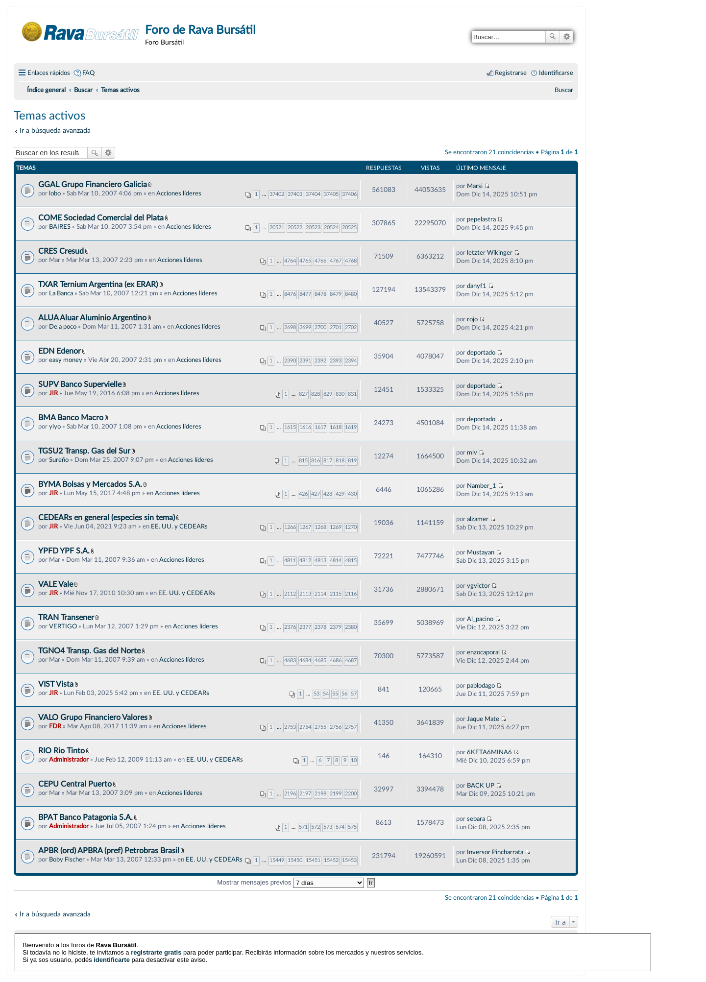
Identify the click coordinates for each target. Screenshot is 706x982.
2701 (335, 327)
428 (327, 494)
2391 (305, 360)
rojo (472, 319)
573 (327, 827)
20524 (331, 227)
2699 (305, 327)
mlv (472, 452)
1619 (351, 427)
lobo (55, 193)
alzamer (477, 519)
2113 (305, 594)
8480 (351, 294)
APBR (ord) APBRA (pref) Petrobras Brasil (108, 851)
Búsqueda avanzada (566, 37)
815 (303, 460)
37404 (313, 194)
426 (303, 494)
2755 (320, 727)
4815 (351, 560)
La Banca (61, 293)
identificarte (112, 953)
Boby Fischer (67, 859)
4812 (305, 560)
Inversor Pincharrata (495, 852)
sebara (476, 818)
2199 (335, 793)
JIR (53, 393)
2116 (351, 594)
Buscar (552, 37)
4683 (290, 660)
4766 (320, 260)
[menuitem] (564, 90)
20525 (349, 227)
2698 (290, 327)
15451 (313, 860)
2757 (351, 727)
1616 (305, 427)
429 (340, 494)
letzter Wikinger (489, 252)
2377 (305, 627)
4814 (335, 560)
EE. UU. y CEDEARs (179, 526)
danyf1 (477, 286)
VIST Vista (55, 684)
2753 (290, 727)
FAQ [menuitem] (88, 73)
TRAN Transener (66, 618)
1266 (290, 527)
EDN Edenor (59, 351)
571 (303, 827)
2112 (290, 594)
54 (326, 693)
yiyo (55, 426)
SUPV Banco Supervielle (80, 384)
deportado (481, 352)
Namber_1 (481, 485)
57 (354, 693)
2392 (320, 360)
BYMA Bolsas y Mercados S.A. (90, 484)
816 (315, 460)
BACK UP (480, 785)
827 (303, 394)
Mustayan (480, 552)
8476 (290, 294)
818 (340, 460)
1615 (290, 427)
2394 (351, 360)
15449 (276, 860)
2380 (351, 627)
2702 (351, 327)
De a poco (62, 326)
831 (352, 394)
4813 (320, 560)
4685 (320, 660)
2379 (335, 627)
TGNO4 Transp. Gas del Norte (89, 651)
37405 (331, 194)
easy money (65, 360)
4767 (335, 260)
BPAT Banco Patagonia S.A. (85, 817)
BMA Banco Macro (70, 418)
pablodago (481, 685)
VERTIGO (63, 626)
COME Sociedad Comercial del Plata (101, 218)
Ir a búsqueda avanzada (55, 130)
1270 (351, 527)
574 (340, 827)
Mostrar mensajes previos (290, 882)
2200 (351, 793)
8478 (320, 294)
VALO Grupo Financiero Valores (92, 717)
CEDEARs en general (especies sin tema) (106, 518)
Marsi (475, 186)
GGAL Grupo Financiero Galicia (92, 185)
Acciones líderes (178, 193)
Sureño (59, 459)
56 (344, 693)
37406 (349, 194)
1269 (335, 527)
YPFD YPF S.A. (64, 551)
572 (315, 827)
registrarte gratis (156, 945)
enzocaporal (483, 652)
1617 (320, 427)
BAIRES (60, 226)
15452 (331, 860)
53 (316, 693)
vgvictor (478, 585)
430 (352, 494)
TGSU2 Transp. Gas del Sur (84, 451)
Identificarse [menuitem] (556, 73)
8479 (335, 294)
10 (354, 760)
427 (315, 494)
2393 (335, 360)
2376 (290, 627)
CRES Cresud (61, 251)
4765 (305, 260)
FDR (55, 726)
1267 (305, 527)
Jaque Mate (483, 719)
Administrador (69, 759)
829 (327, 394)
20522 (295, 227)
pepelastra (481, 219)
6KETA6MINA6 (489, 752)
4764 (290, 260)
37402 (276, 194)
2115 (335, 594)
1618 (335, 427)
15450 (295, 860)
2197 (305, 793)
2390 (290, 360)
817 (327, 460)
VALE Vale (55, 584)
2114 (320, 594)
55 (335, 693)
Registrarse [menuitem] (511, 73)
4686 (335, 660)
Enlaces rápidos (48, 73)
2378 (320, 627)
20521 (276, 227)
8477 (305, 294)
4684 (305, 660)
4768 (351, 260)
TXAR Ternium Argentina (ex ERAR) (99, 284)
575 (352, 827)
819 (352, 460)
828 (315, 394)
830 (340, 394)
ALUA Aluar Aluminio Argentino (92, 318)
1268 (320, 527)
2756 (335, 727)
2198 (320, 793)
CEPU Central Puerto (75, 784)
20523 (313, 227)
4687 (351, 660)
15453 (349, 860)
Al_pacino (480, 619)
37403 (295, 194)
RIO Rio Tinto (61, 751)
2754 (305, 727)
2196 (290, 793)
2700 (320, 327)
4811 (290, 560)
